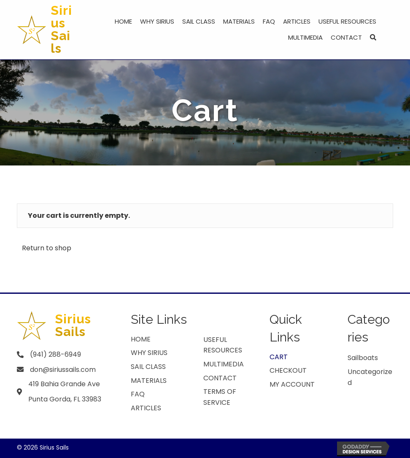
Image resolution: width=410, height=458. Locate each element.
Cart (279, 357)
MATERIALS (149, 380)
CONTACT (220, 378)
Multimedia (223, 364)
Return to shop (46, 248)
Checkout (288, 370)
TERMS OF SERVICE (219, 397)
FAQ (138, 394)
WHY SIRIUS (149, 353)
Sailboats (363, 358)
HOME (141, 339)
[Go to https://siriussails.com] (47, 29)
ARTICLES (146, 408)
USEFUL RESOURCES (222, 345)
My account (292, 384)
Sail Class (148, 366)
